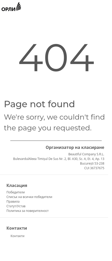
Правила (13, 201)
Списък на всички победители (29, 197)
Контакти (17, 236)
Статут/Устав (15, 206)
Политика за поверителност (27, 211)
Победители (15, 192)
